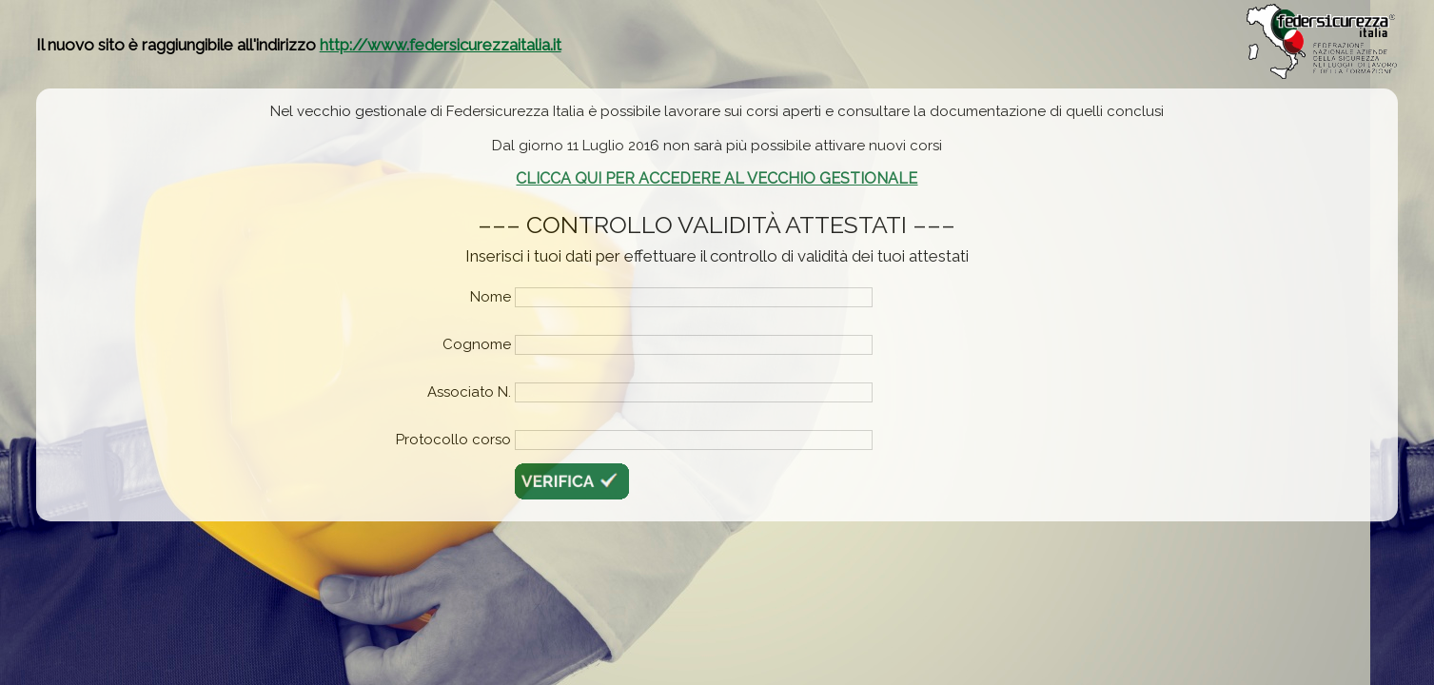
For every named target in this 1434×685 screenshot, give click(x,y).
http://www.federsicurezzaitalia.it (440, 44)
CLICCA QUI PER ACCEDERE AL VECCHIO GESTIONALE (716, 178)
